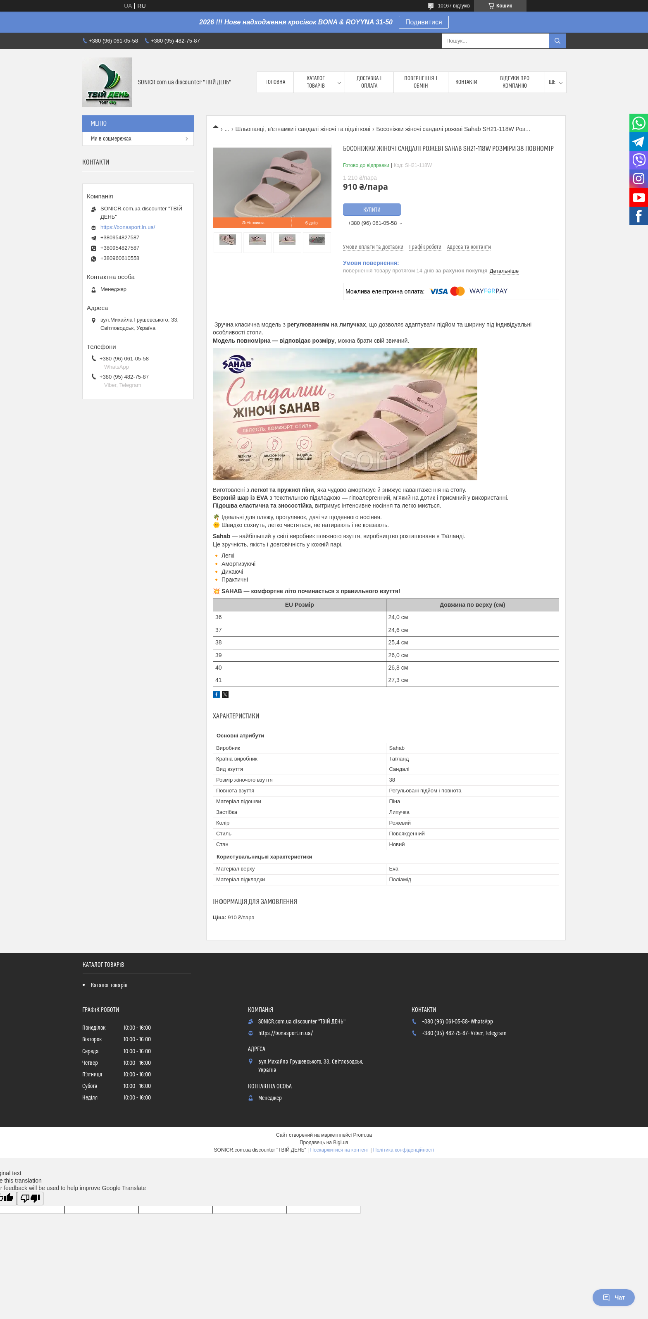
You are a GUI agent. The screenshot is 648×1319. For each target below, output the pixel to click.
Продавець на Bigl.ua (324, 1142)
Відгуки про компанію (514, 82)
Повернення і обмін (420, 82)
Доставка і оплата (369, 82)
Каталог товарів (316, 82)
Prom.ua (362, 1135)
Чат (614, 1297)
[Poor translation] (30, 1198)
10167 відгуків (454, 6)
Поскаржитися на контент (339, 1150)
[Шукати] (557, 40)
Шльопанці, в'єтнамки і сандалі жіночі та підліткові (303, 129)
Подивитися (423, 22)
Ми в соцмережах (111, 139)
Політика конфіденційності (403, 1150)
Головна (275, 82)
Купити (372, 210)
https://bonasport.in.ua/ (127, 227)
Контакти (466, 82)
